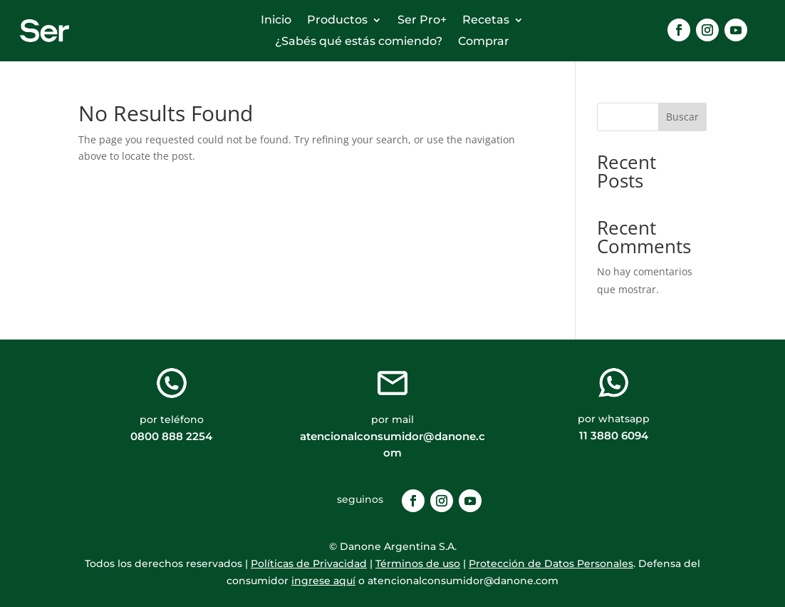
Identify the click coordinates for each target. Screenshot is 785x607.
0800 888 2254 (171, 436)
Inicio (276, 20)
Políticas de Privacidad (309, 563)
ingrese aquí (323, 580)
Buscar (682, 116)
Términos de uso (417, 563)
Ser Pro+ (422, 20)
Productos (337, 20)
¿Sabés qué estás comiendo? (358, 42)
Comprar (483, 42)
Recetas (485, 20)
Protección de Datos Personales (551, 563)
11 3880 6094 (613, 435)
